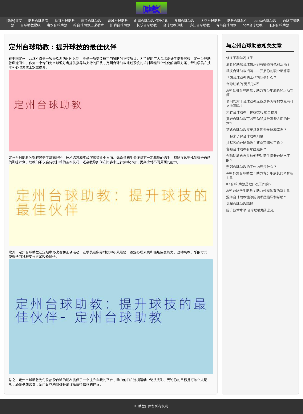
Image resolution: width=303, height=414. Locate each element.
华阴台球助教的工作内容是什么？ (251, 77)
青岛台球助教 (226, 25)
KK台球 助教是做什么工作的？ (249, 184)
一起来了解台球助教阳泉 (244, 136)
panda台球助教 (265, 20)
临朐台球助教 (279, 25)
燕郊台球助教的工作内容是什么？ (251, 166)
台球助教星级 (30, 25)
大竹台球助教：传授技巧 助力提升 (252, 112)
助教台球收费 (38, 20)
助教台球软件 (237, 20)
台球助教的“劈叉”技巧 (242, 84)
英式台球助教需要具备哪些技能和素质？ (256, 129)
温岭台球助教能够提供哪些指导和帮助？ (256, 197)
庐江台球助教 (200, 25)
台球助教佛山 (173, 25)
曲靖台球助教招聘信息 (151, 20)
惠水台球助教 (57, 25)
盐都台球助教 (65, 20)
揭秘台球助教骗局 (239, 203)
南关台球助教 (91, 20)
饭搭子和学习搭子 (239, 58)
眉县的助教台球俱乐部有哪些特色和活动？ (258, 64)
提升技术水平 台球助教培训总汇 (250, 210)
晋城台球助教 (118, 20)
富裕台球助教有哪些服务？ (246, 149)
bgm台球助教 (253, 25)
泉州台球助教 (184, 20)
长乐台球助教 (147, 25)
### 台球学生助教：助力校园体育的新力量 (258, 190)
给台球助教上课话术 (88, 25)
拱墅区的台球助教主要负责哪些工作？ (254, 143)
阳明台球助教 (120, 25)
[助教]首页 (14, 20)
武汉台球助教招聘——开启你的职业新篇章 (258, 71)
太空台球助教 (211, 20)
